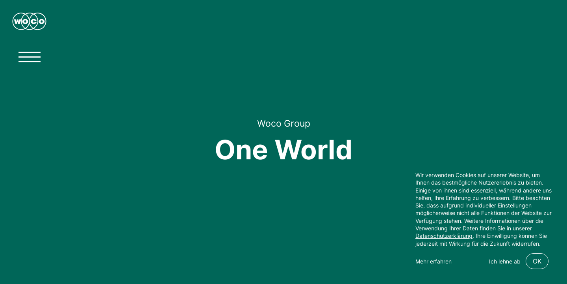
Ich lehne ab (505, 261)
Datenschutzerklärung (443, 235)
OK (537, 261)
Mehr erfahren (433, 261)
